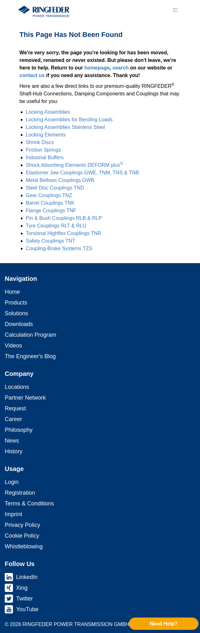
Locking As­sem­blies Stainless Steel (65, 127)
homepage (97, 67)
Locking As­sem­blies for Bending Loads (69, 119)
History (13, 451)
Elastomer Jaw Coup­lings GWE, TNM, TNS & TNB (82, 172)
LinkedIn (27, 577)
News (12, 440)
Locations (17, 387)
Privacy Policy (22, 525)
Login (12, 482)
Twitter (24, 598)
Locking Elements (46, 134)
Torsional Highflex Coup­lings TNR (63, 233)
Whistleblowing (24, 546)
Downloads (19, 324)
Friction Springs (43, 150)
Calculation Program (30, 335)
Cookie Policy (22, 536)
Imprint (13, 514)
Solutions (16, 313)
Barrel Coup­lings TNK (50, 203)
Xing (21, 588)
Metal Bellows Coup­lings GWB (60, 180)
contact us (32, 75)
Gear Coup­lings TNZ (49, 195)
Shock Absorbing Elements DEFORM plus (74, 165)
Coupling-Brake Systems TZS (59, 248)
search (120, 67)
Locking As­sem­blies (48, 112)
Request (15, 408)
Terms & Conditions (29, 503)
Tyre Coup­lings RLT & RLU (56, 225)
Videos (13, 345)
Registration (20, 493)
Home (12, 292)
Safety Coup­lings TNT (50, 241)
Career (13, 419)
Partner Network (25, 398)
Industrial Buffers (45, 157)
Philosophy (19, 430)
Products (16, 302)
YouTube (27, 609)
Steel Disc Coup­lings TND (55, 187)
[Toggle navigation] (175, 10)
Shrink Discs (40, 142)
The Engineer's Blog (30, 356)
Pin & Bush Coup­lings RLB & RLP (64, 218)
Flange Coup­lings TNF (51, 210)
